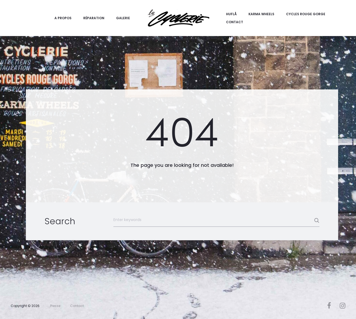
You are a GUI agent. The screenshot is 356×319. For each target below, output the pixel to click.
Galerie (123, 18)
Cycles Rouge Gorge (305, 14)
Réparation (93, 18)
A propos (63, 18)
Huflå (231, 14)
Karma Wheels (261, 14)
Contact (234, 22)
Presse (55, 306)
